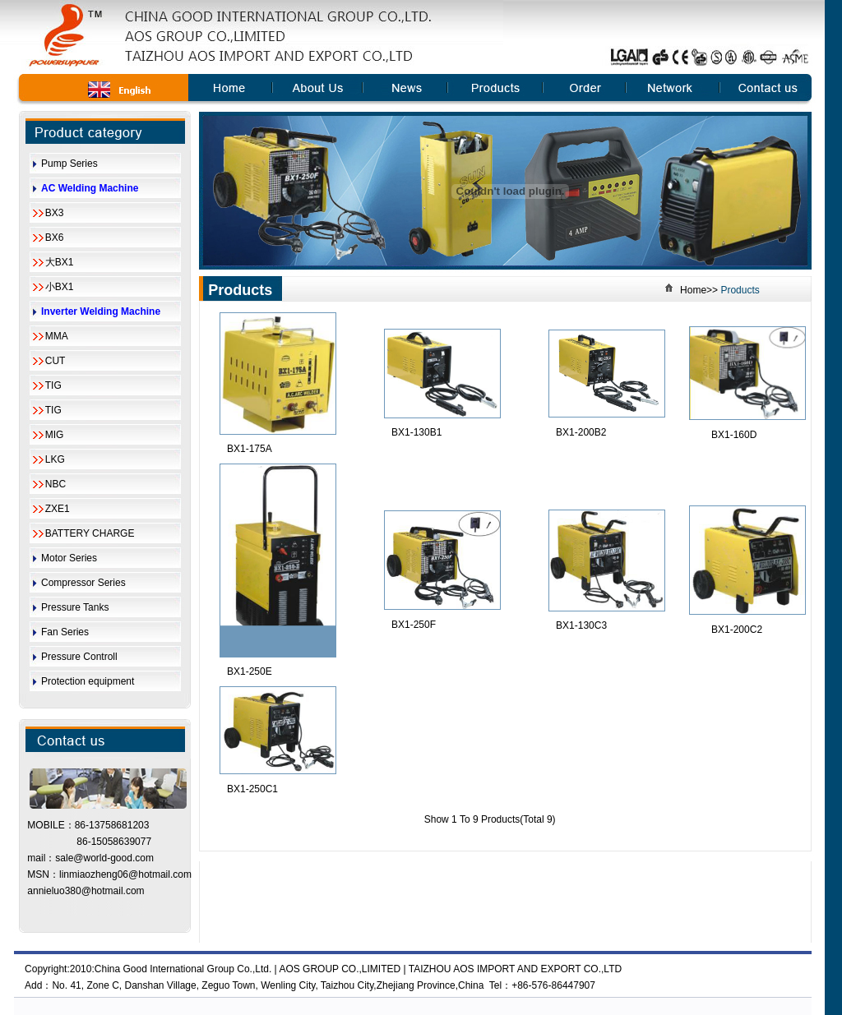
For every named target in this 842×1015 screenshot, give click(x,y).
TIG (53, 385)
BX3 (54, 213)
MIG (54, 435)
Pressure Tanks (75, 607)
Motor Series (69, 558)
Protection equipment (87, 681)
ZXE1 (57, 508)
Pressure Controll (79, 656)
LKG (55, 459)
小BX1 (59, 287)
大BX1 (59, 262)
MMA (56, 336)
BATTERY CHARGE (90, 533)
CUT (55, 361)
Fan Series (65, 632)
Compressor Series (83, 582)
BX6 (54, 237)
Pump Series (69, 163)
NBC (55, 484)
